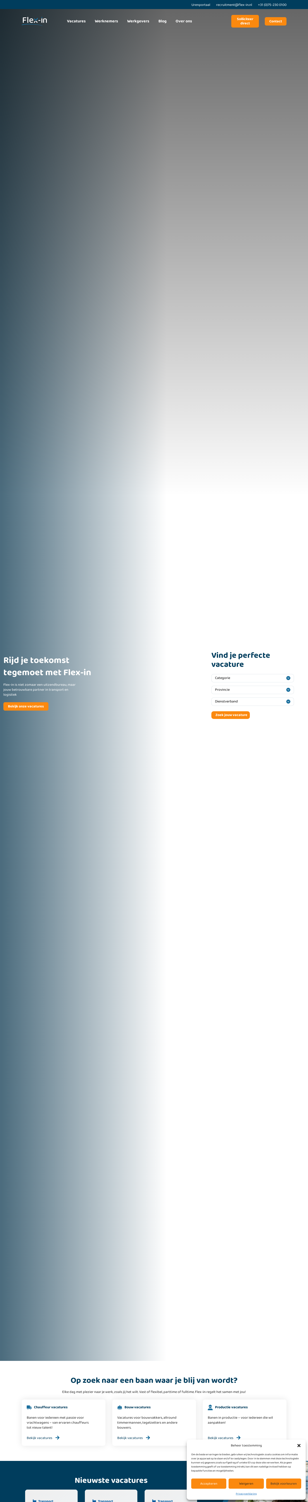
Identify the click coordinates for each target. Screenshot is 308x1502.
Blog (162, 21)
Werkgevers (138, 21)
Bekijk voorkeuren (283, 1483)
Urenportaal (200, 5)
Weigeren (246, 1483)
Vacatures (76, 21)
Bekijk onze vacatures (26, 706)
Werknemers (106, 21)
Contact (275, 21)
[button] (299, 1445)
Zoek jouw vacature (231, 715)
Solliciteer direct (245, 21)
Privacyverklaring (246, 1494)
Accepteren (208, 1483)
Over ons (184, 21)
